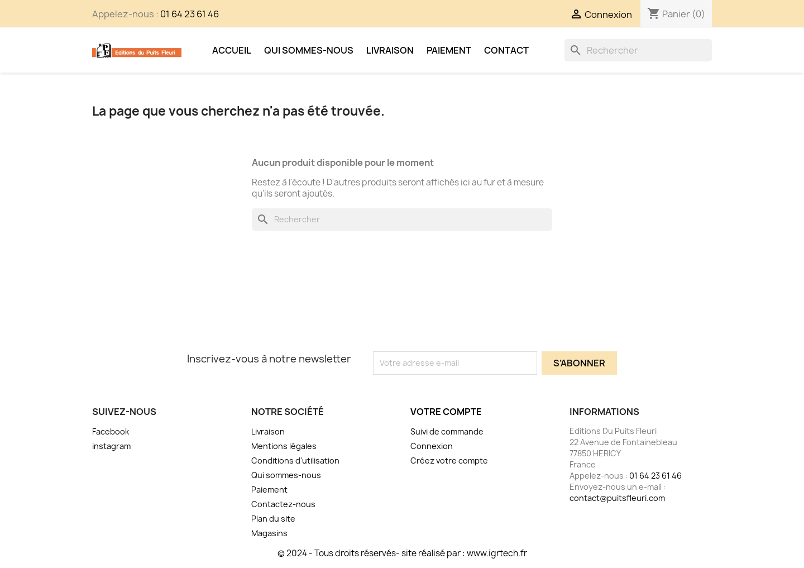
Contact (506, 50)
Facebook (110, 431)
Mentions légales (284, 446)
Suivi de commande (447, 431)
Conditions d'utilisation (295, 460)
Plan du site (273, 518)
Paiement (449, 50)
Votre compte (446, 411)
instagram (111, 446)
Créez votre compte (449, 460)
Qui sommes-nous (308, 50)
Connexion (431, 446)
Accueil (231, 50)
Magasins (269, 533)
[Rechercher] (638, 50)
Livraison (390, 50)
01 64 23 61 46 (189, 14)
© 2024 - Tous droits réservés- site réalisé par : (372, 553)
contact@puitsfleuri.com (617, 498)
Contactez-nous (283, 504)
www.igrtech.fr (497, 553)
